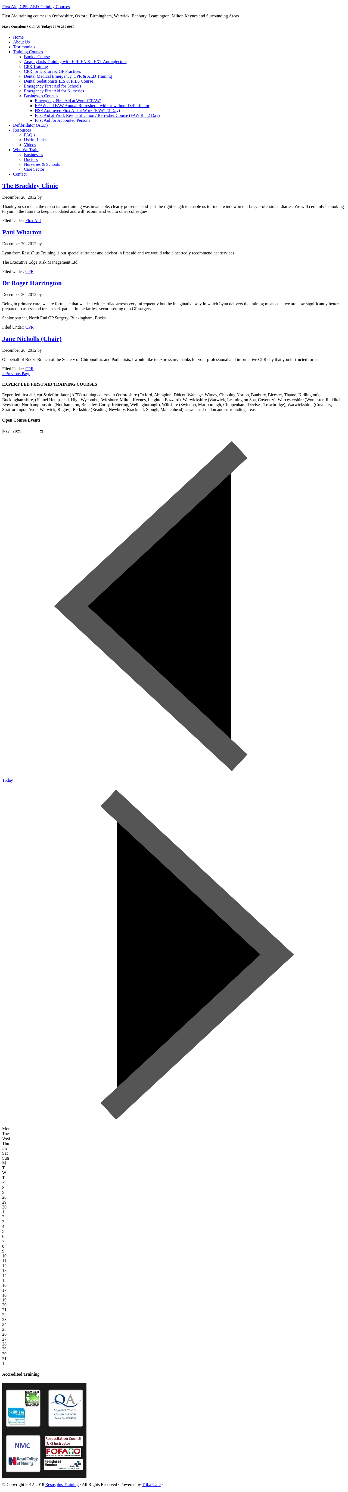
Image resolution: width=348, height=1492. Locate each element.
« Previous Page (16, 373)
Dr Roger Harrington (32, 282)
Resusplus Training (62, 1485)
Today (7, 781)
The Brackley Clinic (30, 185)
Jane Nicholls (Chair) (32, 338)
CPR (29, 271)
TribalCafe (151, 1485)
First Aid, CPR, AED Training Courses (36, 6)
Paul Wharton (22, 232)
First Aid (33, 220)
